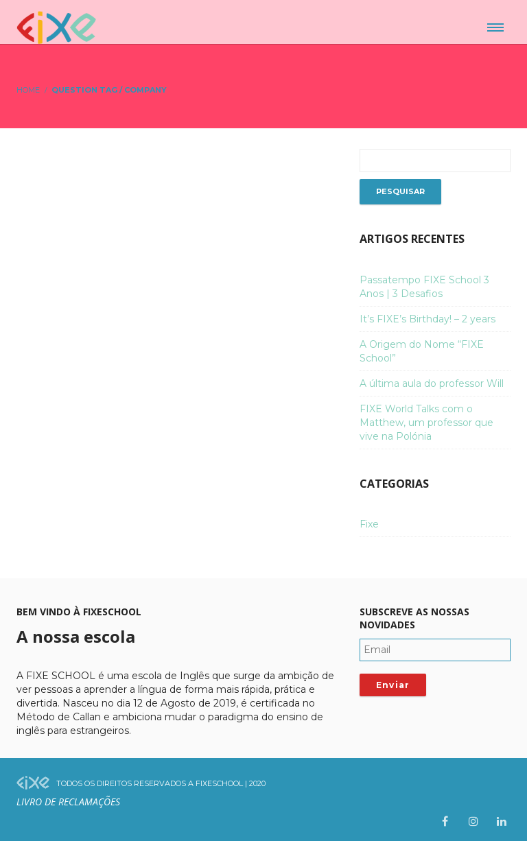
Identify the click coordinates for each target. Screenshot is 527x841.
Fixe (369, 524)
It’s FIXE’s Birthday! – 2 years (427, 319)
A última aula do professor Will (432, 383)
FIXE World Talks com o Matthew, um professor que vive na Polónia (426, 422)
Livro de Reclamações (68, 801)
